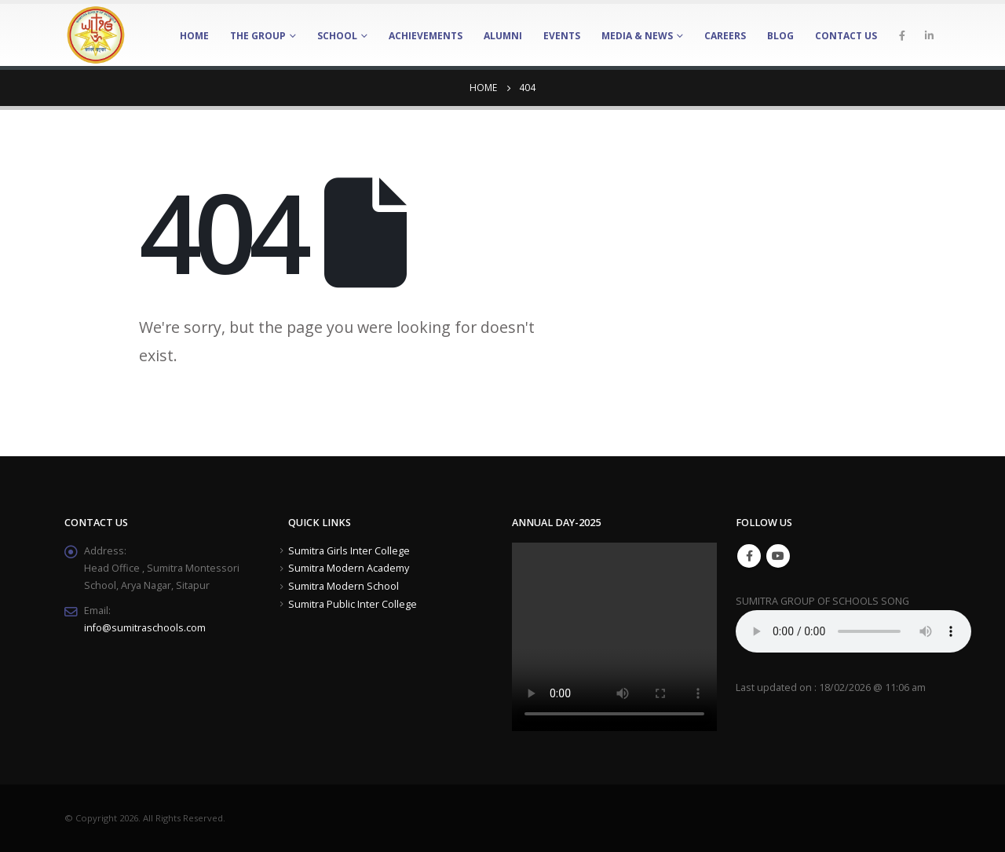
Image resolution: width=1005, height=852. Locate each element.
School (337, 35)
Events (561, 35)
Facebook (749, 556)
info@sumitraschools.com (145, 627)
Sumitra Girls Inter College (349, 551)
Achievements (425, 35)
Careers (725, 35)
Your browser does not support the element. (853, 631)
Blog (780, 35)
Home (194, 35)
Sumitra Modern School (343, 586)
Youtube (778, 556)
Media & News (637, 35)
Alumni (503, 35)
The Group (258, 35)
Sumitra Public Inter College (352, 604)
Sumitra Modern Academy (348, 568)
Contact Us (846, 35)
